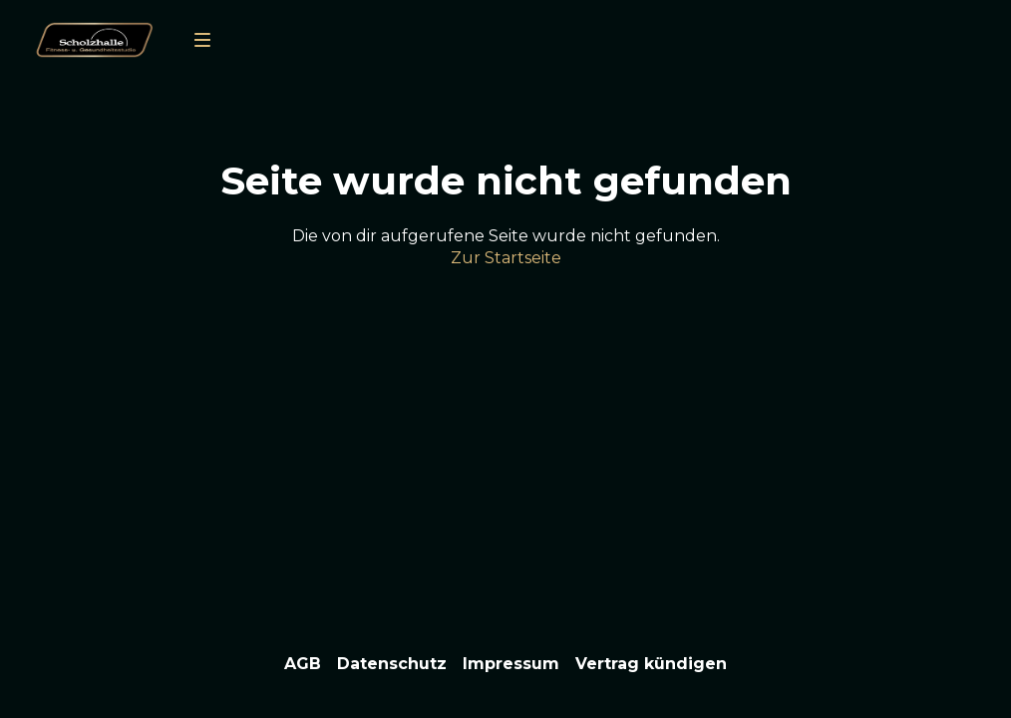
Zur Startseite (506, 257)
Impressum (511, 663)
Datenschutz (392, 663)
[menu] (202, 40)
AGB (302, 663)
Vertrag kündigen (651, 663)
